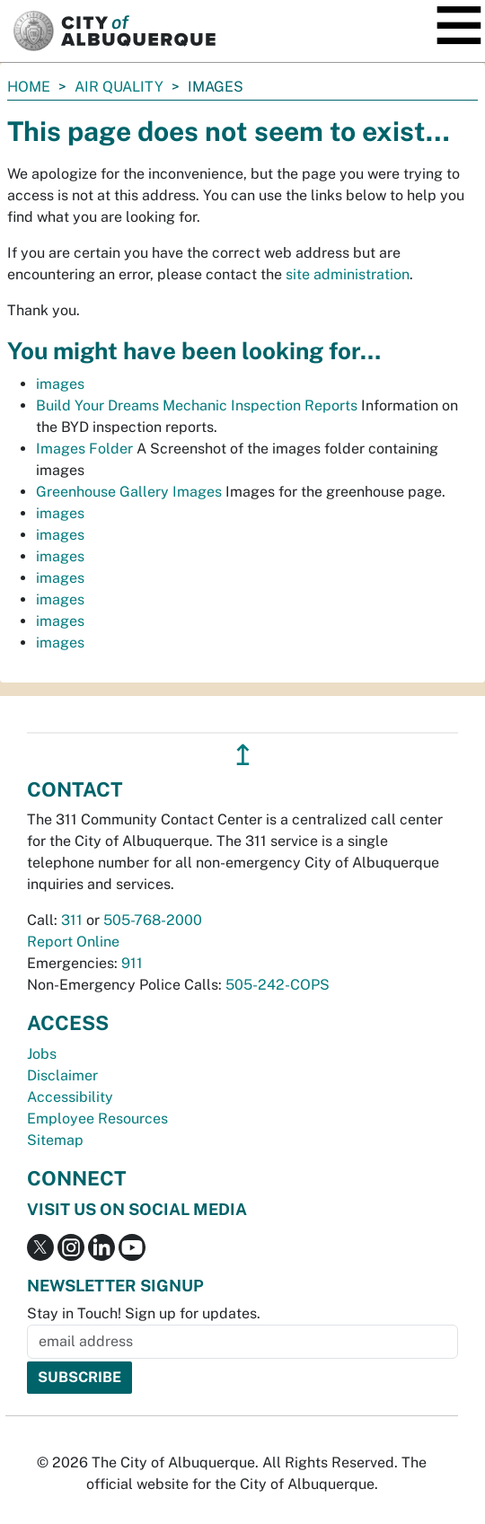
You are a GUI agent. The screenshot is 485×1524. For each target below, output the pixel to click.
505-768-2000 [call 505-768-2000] (152, 920)
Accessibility (70, 1097)
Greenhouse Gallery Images (129, 491)
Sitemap (55, 1140)
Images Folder (84, 448)
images (60, 383)
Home (28, 86)
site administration (348, 274)
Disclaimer (62, 1075)
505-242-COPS (277, 984)
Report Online (73, 941)
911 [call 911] (132, 963)
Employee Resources (97, 1118)
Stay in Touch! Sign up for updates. (143, 1313)
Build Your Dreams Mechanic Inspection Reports (196, 405)
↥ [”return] (243, 754)
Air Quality (119, 86)
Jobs (42, 1053)
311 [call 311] (72, 920)
